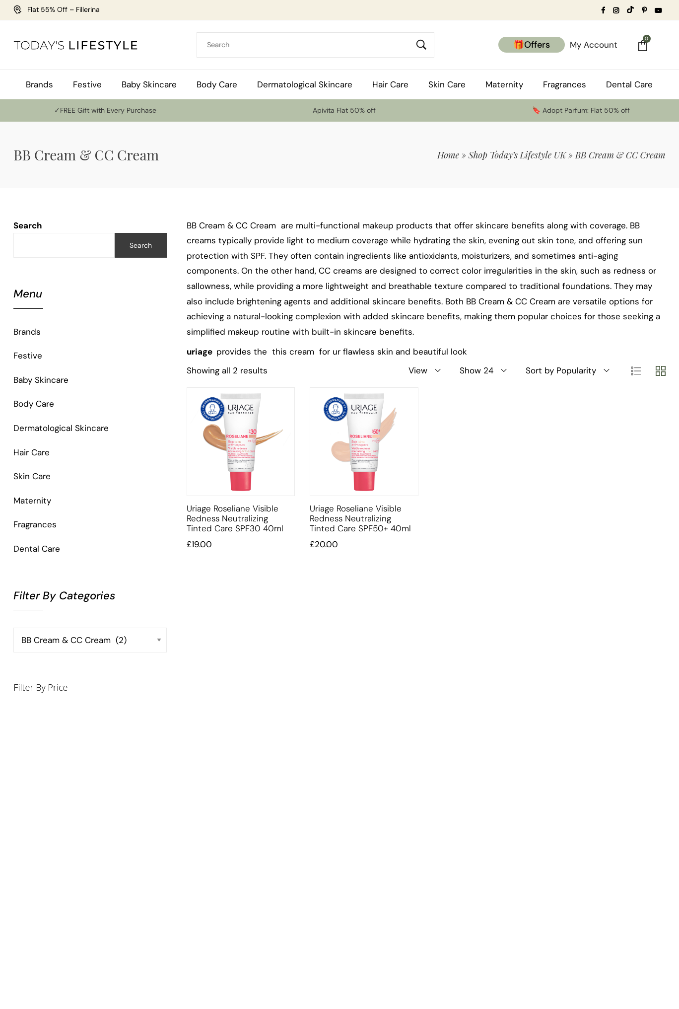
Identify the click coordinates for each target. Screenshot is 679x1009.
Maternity (32, 500)
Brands (27, 331)
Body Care (33, 403)
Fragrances (35, 524)
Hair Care (31, 452)
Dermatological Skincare (61, 428)
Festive (27, 355)
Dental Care (36, 548)
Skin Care (32, 476)
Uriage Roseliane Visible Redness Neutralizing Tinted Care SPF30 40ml (235, 518)
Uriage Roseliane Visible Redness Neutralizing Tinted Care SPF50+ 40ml (360, 518)
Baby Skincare (40, 379)
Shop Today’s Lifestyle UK (517, 155)
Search (27, 225)
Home (448, 155)
